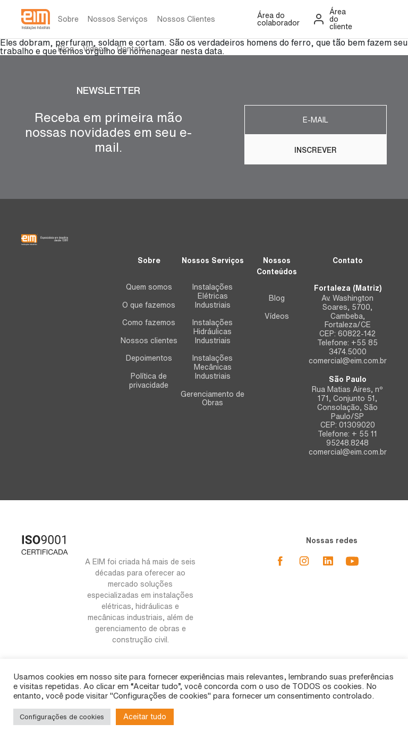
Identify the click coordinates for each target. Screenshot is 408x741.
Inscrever (315, 150)
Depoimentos (149, 358)
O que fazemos (148, 305)
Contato (131, 49)
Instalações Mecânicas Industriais (212, 367)
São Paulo (348, 379)
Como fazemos (148, 322)
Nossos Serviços (118, 19)
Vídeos (95, 49)
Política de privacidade (148, 380)
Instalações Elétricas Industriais (212, 296)
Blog (66, 49)
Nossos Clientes (186, 19)
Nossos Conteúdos (277, 266)
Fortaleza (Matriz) (347, 288)
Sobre (68, 19)
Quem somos (149, 287)
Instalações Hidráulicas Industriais (212, 331)
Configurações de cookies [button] (62, 716)
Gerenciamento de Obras (212, 398)
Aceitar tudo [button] (144, 716)
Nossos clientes (149, 340)
